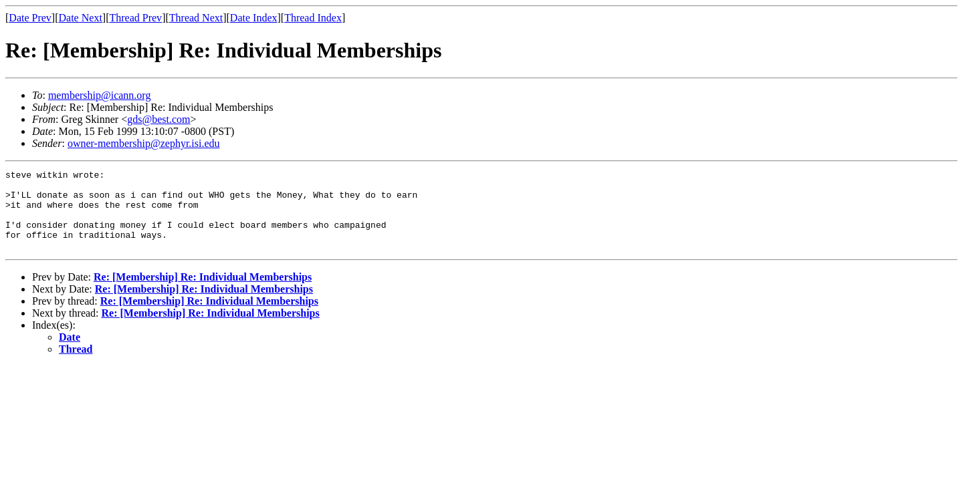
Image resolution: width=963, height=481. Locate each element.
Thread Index (313, 17)
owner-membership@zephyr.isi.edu (144, 143)
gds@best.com (158, 119)
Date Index (254, 17)
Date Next (80, 17)
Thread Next (196, 17)
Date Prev (30, 17)
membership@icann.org (99, 95)
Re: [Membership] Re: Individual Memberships (203, 293)
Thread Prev (135, 17)
